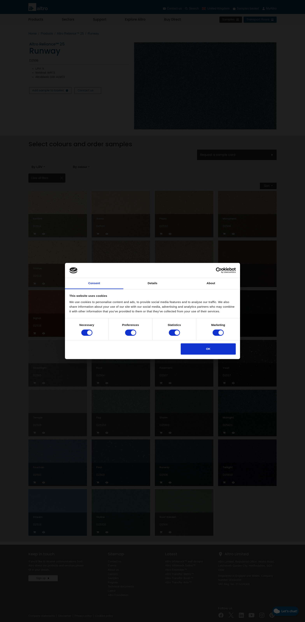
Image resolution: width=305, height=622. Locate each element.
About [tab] (211, 283)
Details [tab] (152, 283)
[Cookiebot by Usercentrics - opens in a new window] (219, 270)
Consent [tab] (94, 283)
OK (208, 348)
